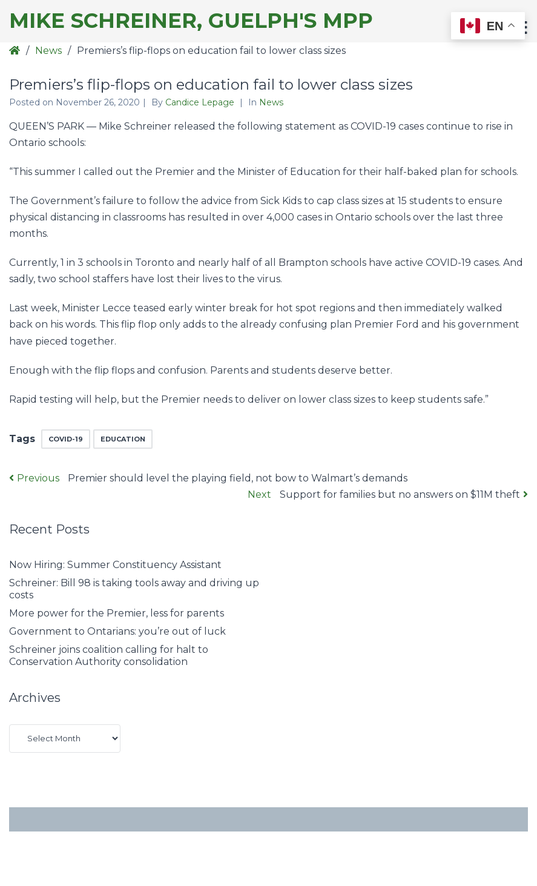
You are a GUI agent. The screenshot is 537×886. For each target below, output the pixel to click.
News (48, 50)
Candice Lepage (201, 102)
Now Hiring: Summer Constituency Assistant (115, 564)
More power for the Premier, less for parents (116, 613)
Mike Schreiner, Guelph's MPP (191, 21)
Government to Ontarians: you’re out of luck (117, 631)
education (122, 439)
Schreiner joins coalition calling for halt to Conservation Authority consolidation (108, 655)
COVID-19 (65, 439)
